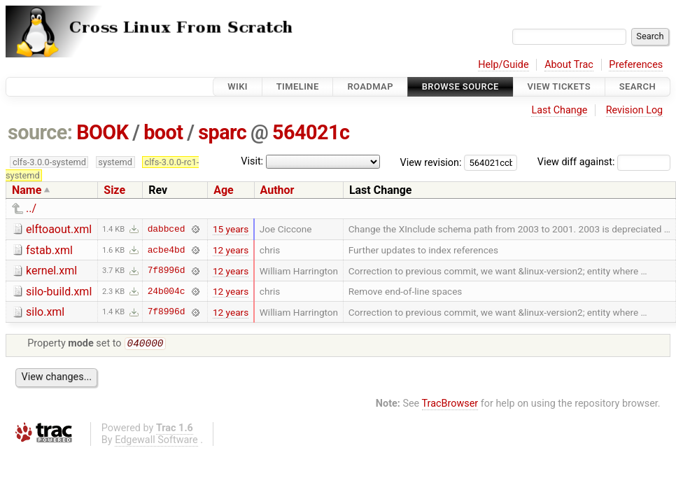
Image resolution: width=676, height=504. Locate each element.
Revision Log (634, 110)
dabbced (166, 229)
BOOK (102, 132)
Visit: (252, 161)
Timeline (297, 86)
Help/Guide (503, 65)
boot (163, 132)
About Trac (568, 65)
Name (26, 190)
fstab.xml (49, 250)
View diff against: (603, 162)
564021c (311, 132)
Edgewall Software (156, 441)
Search (637, 86)
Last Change (559, 110)
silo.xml (45, 311)
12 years (230, 249)
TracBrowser (450, 405)
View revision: (431, 162)
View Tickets (559, 86)
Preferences (636, 65)
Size (114, 190)
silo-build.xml (59, 291)
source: (40, 132)
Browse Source (460, 86)
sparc (222, 132)
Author (277, 190)
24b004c (166, 291)
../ (31, 208)
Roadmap (370, 86)
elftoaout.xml (59, 229)
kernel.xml (51, 270)
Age (223, 190)
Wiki (237, 86)
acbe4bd (166, 250)
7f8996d (166, 271)
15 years (230, 228)
